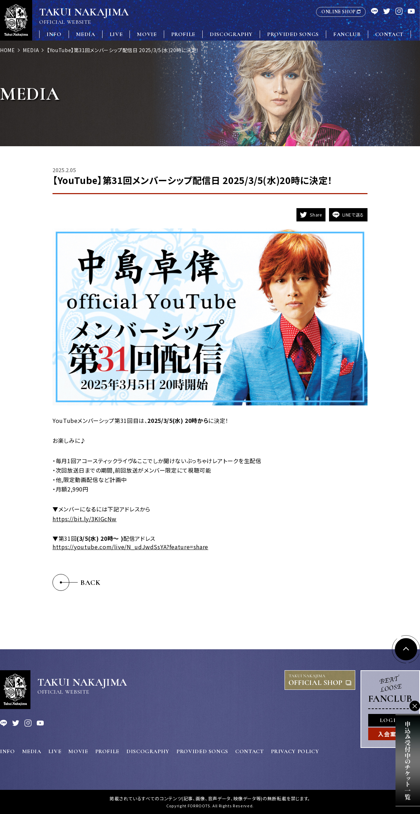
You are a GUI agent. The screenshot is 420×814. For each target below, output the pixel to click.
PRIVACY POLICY (295, 751)
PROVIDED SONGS (293, 34)
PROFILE (183, 34)
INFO (54, 34)
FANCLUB (346, 34)
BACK (90, 582)
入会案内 (390, 734)
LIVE (116, 34)
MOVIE (146, 34)
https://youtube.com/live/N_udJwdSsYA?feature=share (130, 547)
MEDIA (85, 34)
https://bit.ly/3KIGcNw (84, 519)
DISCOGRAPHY (231, 34)
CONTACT (389, 34)
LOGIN (390, 720)
